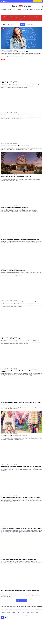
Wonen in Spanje (18, 609)
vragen (8, 606)
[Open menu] (1, 1)
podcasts (32, 9)
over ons (14, 606)
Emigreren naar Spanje (26, 609)
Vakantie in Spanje (4, 609)
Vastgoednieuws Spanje (35, 609)
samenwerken (3, 606)
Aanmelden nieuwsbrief (38, 1)
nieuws (9, 9)
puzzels (19, 9)
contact (11, 606)
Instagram (13, 612)
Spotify (37, 612)
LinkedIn (32, 612)
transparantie (33, 606)
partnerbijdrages (39, 606)
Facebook (8, 612)
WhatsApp (3, 612)
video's (38, 9)
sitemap (18, 606)
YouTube (23, 612)
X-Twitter (18, 612)
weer (14, 9)
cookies (24, 606)
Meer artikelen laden (21, 600)
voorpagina (3, 9)
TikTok (28, 612)
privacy (21, 606)
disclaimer (29, 606)
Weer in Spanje (11, 609)
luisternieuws (25, 9)
